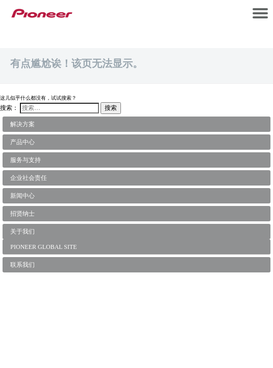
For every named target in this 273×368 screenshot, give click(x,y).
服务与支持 (25, 160)
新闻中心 (22, 195)
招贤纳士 (22, 213)
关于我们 (22, 231)
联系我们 (22, 264)
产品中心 (22, 142)
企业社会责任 (28, 177)
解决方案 (22, 124)
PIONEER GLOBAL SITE (43, 246)
